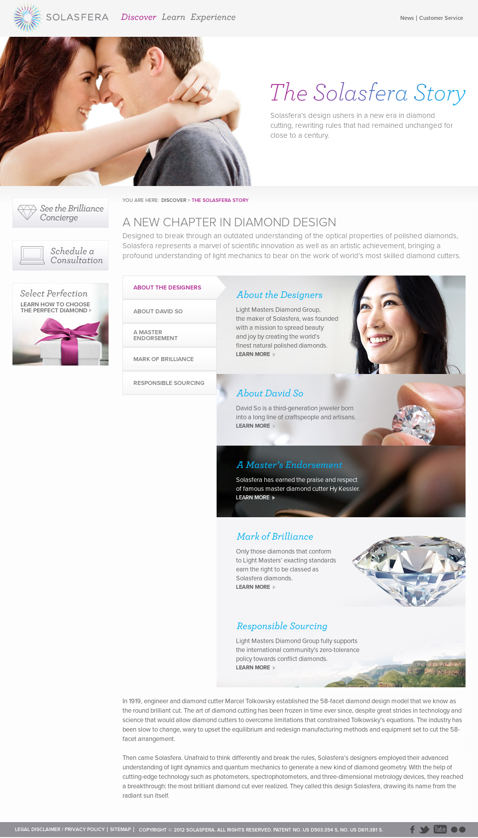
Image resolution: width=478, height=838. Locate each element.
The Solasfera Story (220, 200)
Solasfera (60, 18)
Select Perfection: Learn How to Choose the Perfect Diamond (60, 324)
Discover (138, 16)
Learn (173, 16)
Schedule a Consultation (60, 255)
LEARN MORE (253, 354)
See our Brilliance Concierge (60, 212)
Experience (213, 17)
